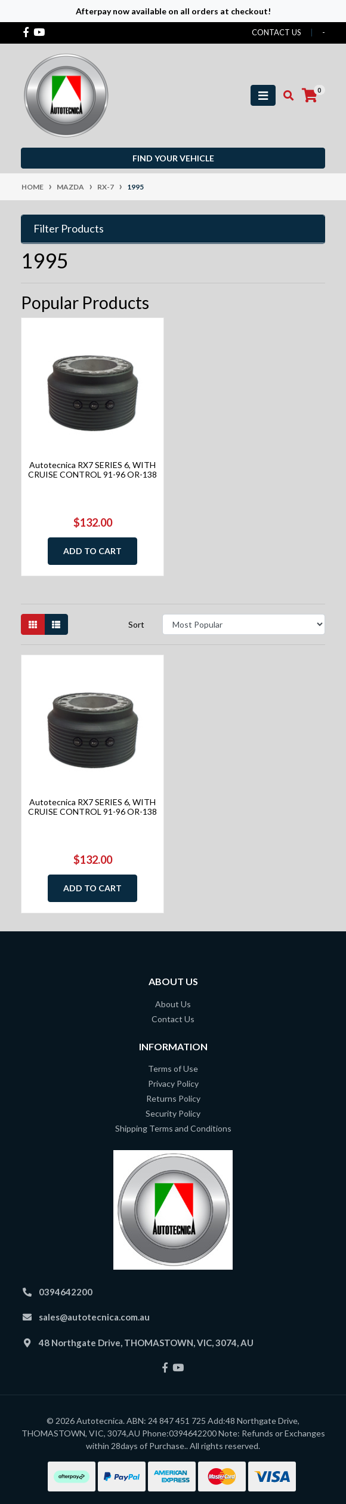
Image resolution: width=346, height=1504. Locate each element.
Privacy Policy (173, 1083)
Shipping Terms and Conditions (173, 1128)
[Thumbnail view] (33, 624)
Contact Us (173, 1019)
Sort (136, 624)
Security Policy (173, 1113)
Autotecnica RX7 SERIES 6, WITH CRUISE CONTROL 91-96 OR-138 (92, 470)
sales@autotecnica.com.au (94, 1317)
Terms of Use (173, 1068)
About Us (173, 1004)
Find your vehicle (173, 158)
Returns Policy (173, 1098)
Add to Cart (92, 551)
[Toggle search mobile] (285, 95)
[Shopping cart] (309, 95)
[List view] (56, 624)
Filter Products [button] (68, 228)
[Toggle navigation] (263, 95)
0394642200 (65, 1291)
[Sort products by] (243, 624)
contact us (276, 32)
